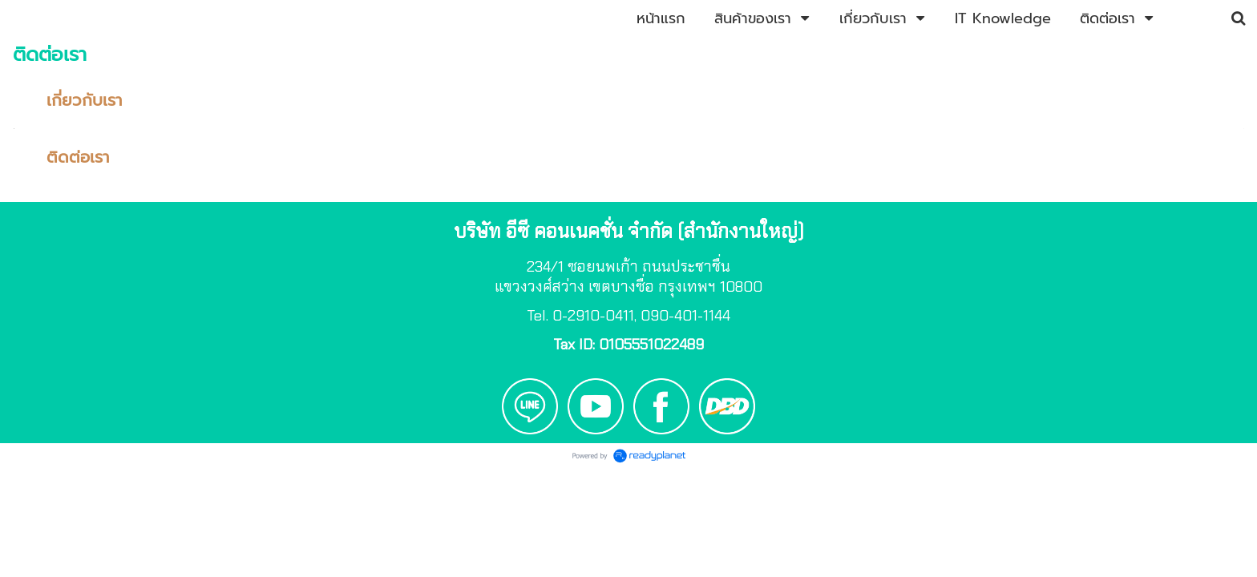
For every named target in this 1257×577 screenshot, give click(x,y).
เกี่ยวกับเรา (84, 100)
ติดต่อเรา (77, 157)
